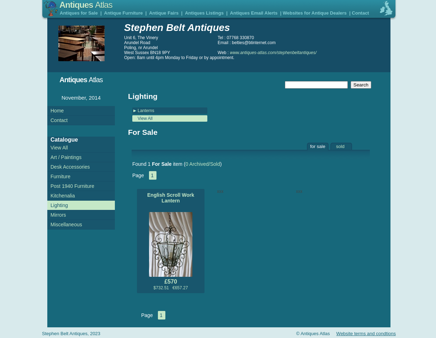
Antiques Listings (204, 13)
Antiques (85, 5)
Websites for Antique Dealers (315, 13)
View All (145, 118)
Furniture (60, 176)
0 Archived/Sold (202, 164)
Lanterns (146, 110)
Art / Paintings (65, 157)
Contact (360, 13)
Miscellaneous (66, 224)
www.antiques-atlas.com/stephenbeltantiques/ (273, 52)
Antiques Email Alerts (254, 13)
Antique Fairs (164, 13)
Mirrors (58, 215)
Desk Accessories (70, 167)
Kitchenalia (62, 196)
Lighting (59, 205)
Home (57, 110)
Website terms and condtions (366, 333)
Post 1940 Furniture (72, 186)
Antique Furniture (123, 13)
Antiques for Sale (79, 13)
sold (340, 146)
